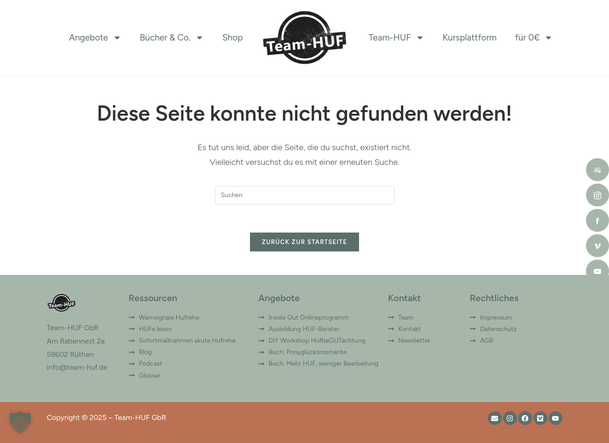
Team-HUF (396, 38)
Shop (232, 37)
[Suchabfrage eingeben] (304, 195)
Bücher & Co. (172, 38)
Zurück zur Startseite (304, 242)
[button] (20, 422)
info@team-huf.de (77, 367)
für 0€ (534, 38)
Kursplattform (470, 37)
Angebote (95, 38)
